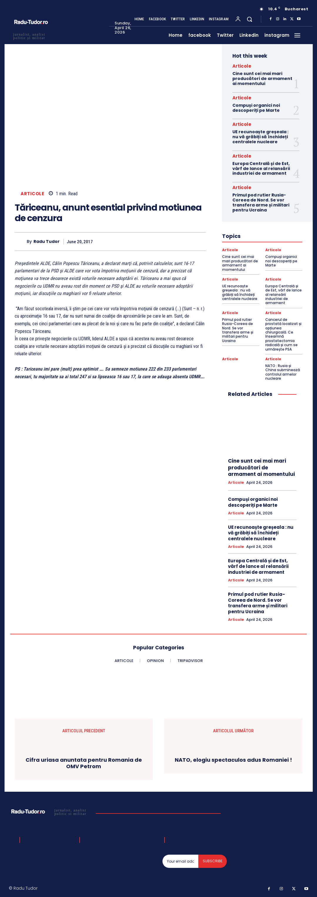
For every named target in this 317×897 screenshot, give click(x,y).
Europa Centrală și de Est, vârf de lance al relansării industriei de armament (261, 168)
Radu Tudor (46, 241)
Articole (32, 193)
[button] (249, 19)
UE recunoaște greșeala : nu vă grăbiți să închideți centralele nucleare (260, 137)
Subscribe (212, 860)
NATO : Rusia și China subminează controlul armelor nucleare (282, 372)
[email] (180, 861)
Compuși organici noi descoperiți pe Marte (256, 107)
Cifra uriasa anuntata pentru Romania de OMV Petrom (84, 763)
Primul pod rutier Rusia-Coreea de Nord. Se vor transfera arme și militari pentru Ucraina (260, 202)
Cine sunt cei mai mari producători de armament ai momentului (262, 78)
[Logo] (50, 812)
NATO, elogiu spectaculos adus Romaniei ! (233, 760)
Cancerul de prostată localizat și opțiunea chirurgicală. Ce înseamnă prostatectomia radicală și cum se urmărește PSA (283, 334)
